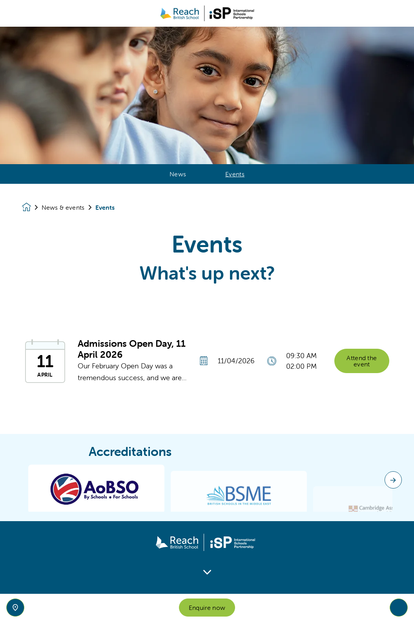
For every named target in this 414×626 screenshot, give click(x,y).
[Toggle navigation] (399, 608)
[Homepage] (32, 207)
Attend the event (362, 365)
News (178, 174)
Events (234, 174)
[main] (207, 326)
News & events (63, 207)
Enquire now (207, 607)
